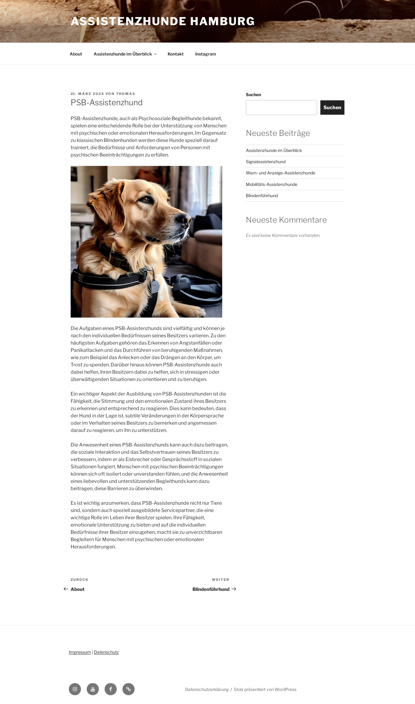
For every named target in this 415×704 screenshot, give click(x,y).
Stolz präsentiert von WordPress (265, 689)
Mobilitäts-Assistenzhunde (271, 184)
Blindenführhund (262, 195)
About (76, 53)
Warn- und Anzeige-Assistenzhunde (280, 172)
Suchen (253, 94)
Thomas (126, 94)
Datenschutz (106, 652)
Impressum (80, 652)
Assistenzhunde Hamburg (163, 21)
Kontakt (176, 53)
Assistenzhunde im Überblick (126, 53)
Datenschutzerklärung (207, 689)
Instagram (205, 53)
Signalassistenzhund (266, 161)
